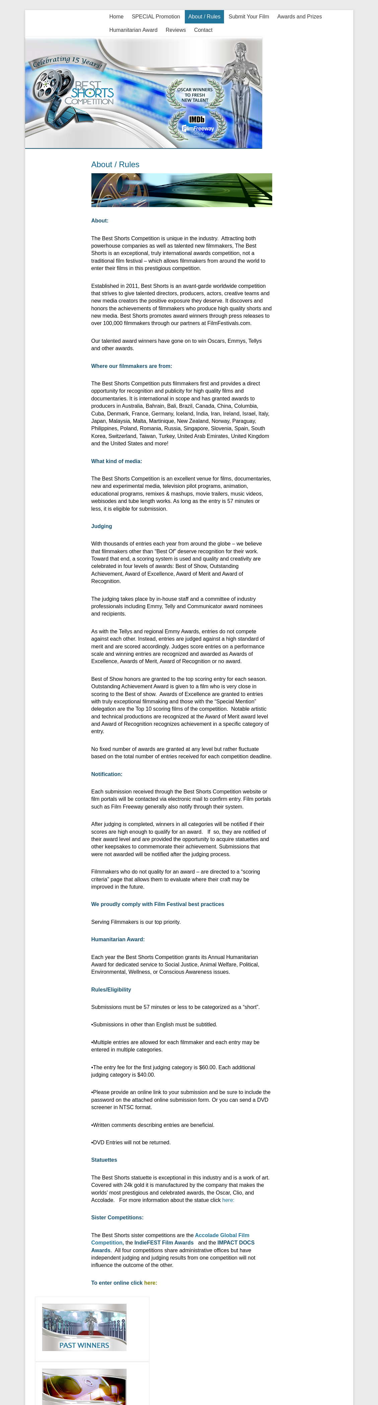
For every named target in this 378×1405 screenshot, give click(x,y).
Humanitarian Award (133, 30)
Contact (203, 30)
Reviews (176, 30)
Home (116, 16)
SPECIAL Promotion (156, 16)
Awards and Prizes (299, 16)
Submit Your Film (249, 16)
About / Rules (204, 16)
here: (227, 1200)
